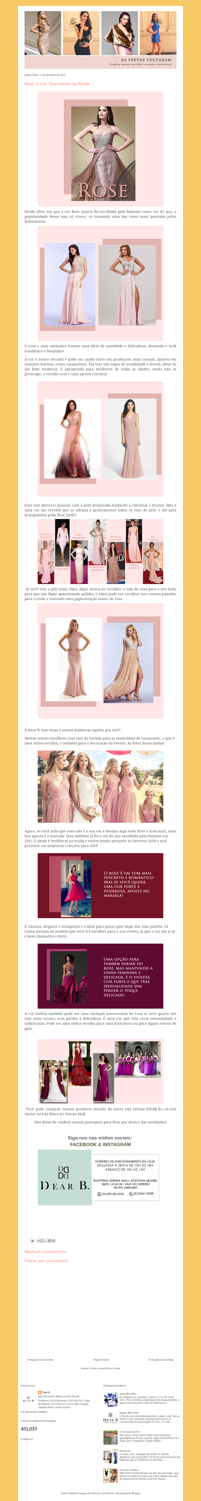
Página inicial (101, 1359)
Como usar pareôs (130, 1431)
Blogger (136, 1493)
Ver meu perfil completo (34, 1412)
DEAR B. (154, 1109)
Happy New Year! (129, 1412)
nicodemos (108, 1493)
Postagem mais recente (40, 1359)
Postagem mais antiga (161, 1359)
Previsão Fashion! (130, 1470)
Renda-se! (125, 1451)
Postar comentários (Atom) (105, 1368)
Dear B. (46, 1392)
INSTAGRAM (117, 1144)
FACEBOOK (84, 1144)
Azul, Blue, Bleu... (129, 1393)
